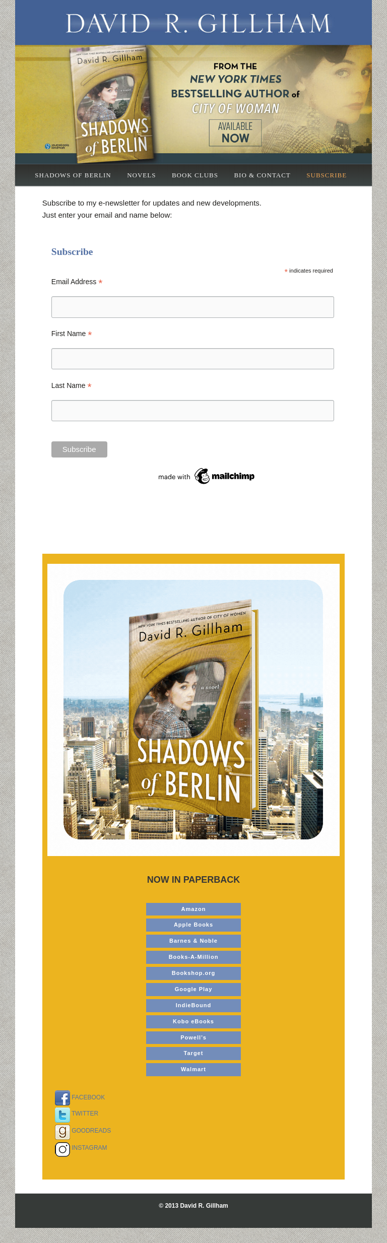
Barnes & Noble (193, 941)
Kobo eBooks (193, 1021)
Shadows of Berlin (73, 175)
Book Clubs (195, 175)
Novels (141, 175)
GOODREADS (80, 1130)
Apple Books (193, 925)
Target (194, 1053)
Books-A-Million (194, 957)
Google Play (194, 989)
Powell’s (193, 1037)
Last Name (71, 385)
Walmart (193, 1069)
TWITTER (74, 1113)
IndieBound (194, 1005)
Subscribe (326, 175)
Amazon (193, 909)
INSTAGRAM (78, 1147)
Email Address (77, 282)
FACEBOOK (77, 1097)
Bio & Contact (262, 175)
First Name (71, 334)
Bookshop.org (194, 973)
